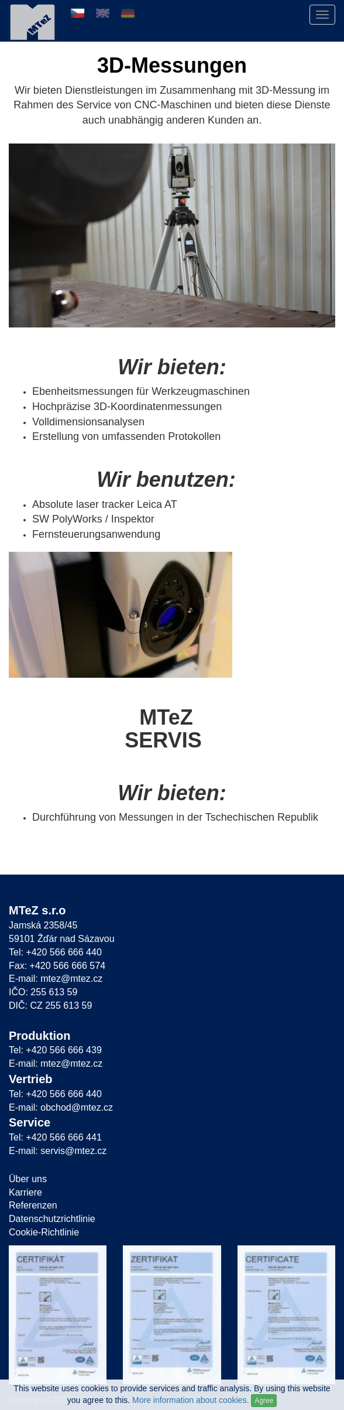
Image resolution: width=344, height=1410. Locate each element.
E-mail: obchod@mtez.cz (61, 1107)
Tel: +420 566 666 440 (55, 952)
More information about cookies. (190, 1400)
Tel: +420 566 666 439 (55, 1050)
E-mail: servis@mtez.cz (57, 1151)
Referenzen (33, 1205)
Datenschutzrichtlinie (52, 1219)
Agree (263, 1401)
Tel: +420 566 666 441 (55, 1137)
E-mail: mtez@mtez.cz (55, 979)
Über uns (28, 1179)
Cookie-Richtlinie (44, 1232)
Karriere (25, 1192)
